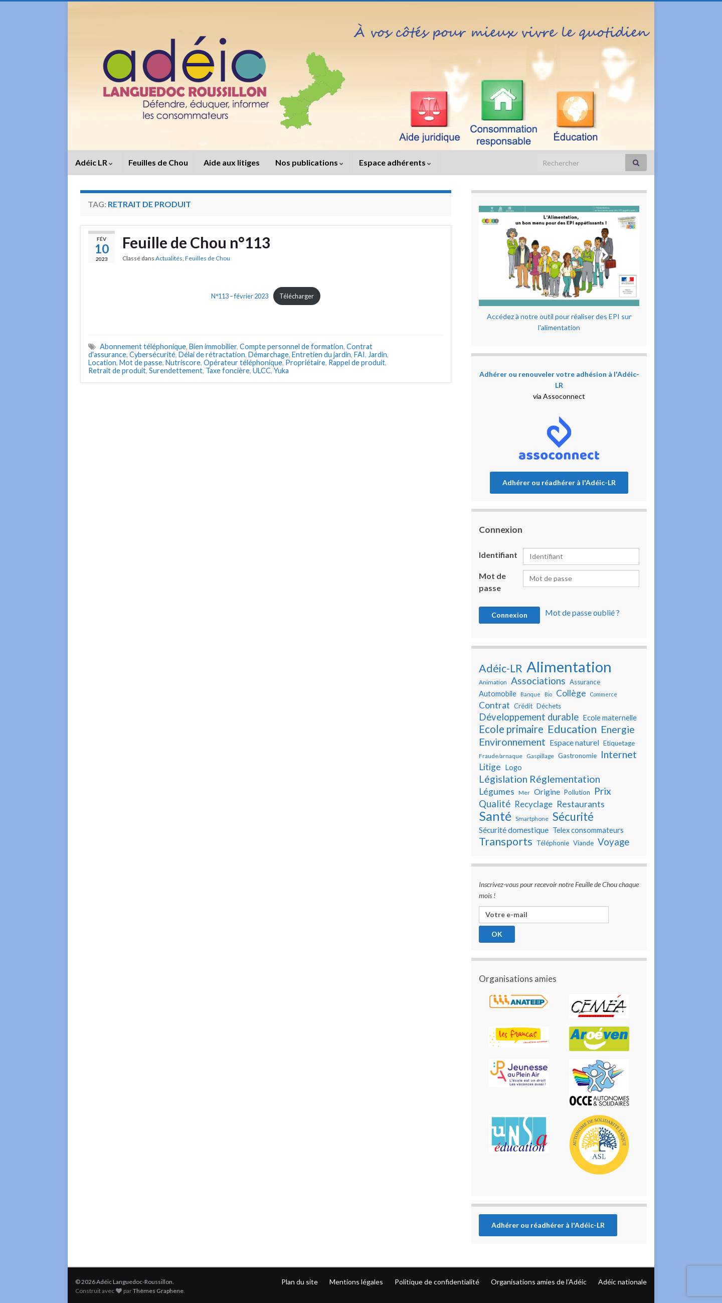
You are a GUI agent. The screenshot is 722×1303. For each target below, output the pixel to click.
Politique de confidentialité (437, 1281)
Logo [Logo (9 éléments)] (513, 767)
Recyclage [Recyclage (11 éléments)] (533, 804)
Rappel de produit (356, 362)
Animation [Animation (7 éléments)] (493, 682)
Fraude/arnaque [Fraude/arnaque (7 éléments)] (500, 756)
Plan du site (299, 1281)
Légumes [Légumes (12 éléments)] (496, 791)
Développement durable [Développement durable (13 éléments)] (529, 716)
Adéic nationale (622, 1281)
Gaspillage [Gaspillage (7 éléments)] (540, 756)
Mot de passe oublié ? (582, 612)
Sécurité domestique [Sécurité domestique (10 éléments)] (514, 829)
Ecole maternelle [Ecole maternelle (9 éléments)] (610, 717)
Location (102, 362)
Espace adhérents (395, 162)
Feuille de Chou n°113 (196, 242)
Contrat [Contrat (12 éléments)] (494, 705)
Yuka (281, 370)
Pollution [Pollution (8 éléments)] (577, 792)
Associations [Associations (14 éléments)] (538, 680)
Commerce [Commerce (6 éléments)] (603, 694)
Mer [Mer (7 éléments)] (524, 792)
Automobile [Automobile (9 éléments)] (497, 693)
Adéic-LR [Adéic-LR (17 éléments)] (500, 668)
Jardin (377, 354)
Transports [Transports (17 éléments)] (505, 841)
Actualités (169, 258)
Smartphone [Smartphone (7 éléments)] (532, 818)
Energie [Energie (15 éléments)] (618, 729)
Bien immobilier (213, 346)
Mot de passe (140, 362)
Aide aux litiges (232, 162)
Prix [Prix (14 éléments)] (602, 791)
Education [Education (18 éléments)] (572, 729)
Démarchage (268, 354)
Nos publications (309, 162)
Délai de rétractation (211, 354)
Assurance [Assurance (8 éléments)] (585, 682)
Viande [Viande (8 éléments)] (583, 843)
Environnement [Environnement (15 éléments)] (512, 741)
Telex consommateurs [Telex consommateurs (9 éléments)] (588, 830)
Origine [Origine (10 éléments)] (547, 791)
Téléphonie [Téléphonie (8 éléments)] (552, 843)
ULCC (262, 370)
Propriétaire (305, 362)
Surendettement (176, 370)
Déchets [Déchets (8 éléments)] (548, 706)
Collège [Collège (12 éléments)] (571, 693)
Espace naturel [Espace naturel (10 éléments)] (574, 742)
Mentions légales (356, 1281)
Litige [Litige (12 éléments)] (490, 767)
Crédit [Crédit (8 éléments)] (523, 706)
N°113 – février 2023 (239, 296)
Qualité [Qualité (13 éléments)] (494, 803)
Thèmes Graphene (158, 1290)
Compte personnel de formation (291, 346)
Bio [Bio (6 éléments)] (548, 694)
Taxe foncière (228, 370)
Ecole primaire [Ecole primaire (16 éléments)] (511, 729)
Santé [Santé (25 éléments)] (495, 815)
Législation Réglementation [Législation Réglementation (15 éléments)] (539, 778)
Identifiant (498, 554)
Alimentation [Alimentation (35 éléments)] (569, 666)
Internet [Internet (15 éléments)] (619, 754)
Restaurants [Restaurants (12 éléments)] (581, 804)
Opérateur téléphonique (243, 362)
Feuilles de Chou (158, 162)
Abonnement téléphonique (143, 346)
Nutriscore (183, 362)
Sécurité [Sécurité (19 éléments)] (573, 816)
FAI (359, 354)
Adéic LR (94, 162)
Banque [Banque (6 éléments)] (530, 694)
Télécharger (296, 296)
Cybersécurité (152, 354)
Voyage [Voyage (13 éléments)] (613, 841)
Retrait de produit (117, 370)
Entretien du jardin (321, 354)
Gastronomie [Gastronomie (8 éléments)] (577, 756)
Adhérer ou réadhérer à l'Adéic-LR (559, 482)
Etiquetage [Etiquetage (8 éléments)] (619, 743)
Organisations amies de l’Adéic (539, 1281)
